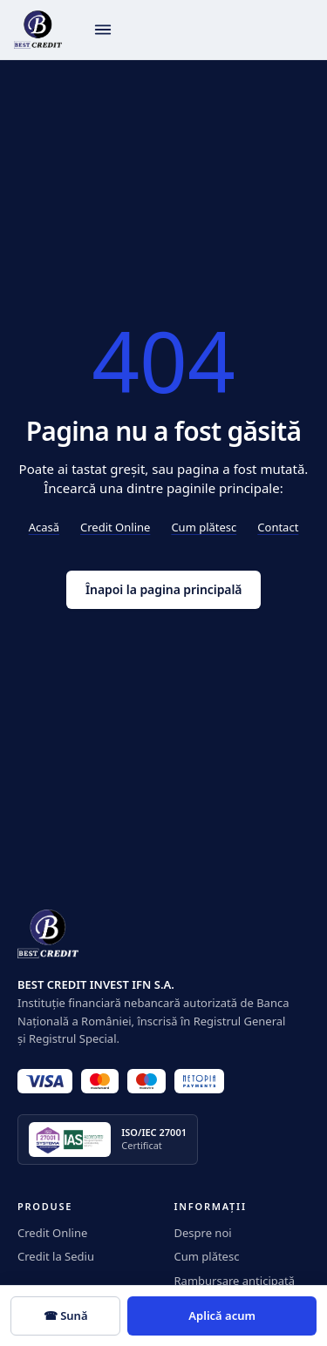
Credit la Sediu (55, 1256)
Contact (277, 527)
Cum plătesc (203, 527)
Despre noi (203, 1233)
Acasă (44, 527)
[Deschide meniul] (102, 29)
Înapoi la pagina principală (163, 589)
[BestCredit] (38, 29)
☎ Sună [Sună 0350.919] (66, 1315)
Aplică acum (221, 1315)
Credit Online (115, 527)
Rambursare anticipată (235, 1281)
